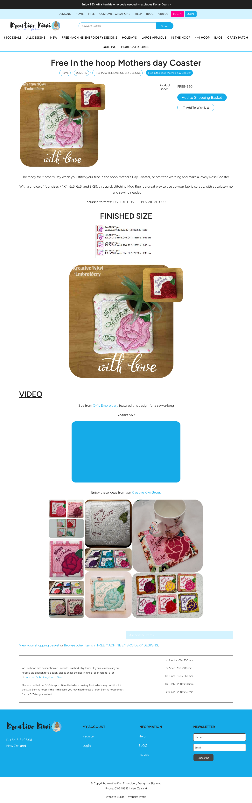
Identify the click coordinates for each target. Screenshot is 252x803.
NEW (53, 37)
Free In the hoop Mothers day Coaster (169, 72)
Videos (163, 14)
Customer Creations (114, 14)
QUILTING (109, 47)
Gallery (143, 755)
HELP (138, 14)
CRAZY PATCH (237, 37)
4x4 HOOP (202, 37)
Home (79, 14)
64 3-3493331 (22, 740)
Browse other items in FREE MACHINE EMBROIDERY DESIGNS (111, 645)
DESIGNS (65, 14)
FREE (91, 14)
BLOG (150, 14)
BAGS (218, 37)
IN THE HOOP (180, 37)
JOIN (190, 14)
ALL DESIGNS (36, 37)
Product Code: (165, 87)
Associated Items (141, 635)
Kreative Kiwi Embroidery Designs (127, 783)
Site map (155, 783)
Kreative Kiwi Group (146, 492)
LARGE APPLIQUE (154, 37)
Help (141, 736)
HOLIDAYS (129, 37)
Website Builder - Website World (126, 797)
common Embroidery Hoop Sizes (43, 677)
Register (88, 736)
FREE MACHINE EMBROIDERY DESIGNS (89, 37)
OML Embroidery (105, 405)
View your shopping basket (39, 645)
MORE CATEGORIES (135, 47)
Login (177, 14)
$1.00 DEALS (13, 37)
